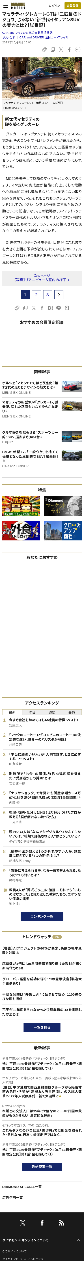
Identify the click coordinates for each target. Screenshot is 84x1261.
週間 (51, 712)
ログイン (54, 5)
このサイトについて (14, 1251)
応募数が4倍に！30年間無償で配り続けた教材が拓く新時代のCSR (42, 966)
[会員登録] (73, 5)
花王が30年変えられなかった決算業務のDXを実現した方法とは (42, 1012)
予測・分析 (9, 37)
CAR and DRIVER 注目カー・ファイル (44, 37)
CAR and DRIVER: (27, 32)
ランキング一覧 (42, 916)
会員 (71, 712)
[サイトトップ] (16, 5)
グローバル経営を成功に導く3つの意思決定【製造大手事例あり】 (42, 981)
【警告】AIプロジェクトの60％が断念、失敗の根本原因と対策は (42, 950)
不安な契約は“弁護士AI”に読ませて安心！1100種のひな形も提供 (42, 996)
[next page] (58, 294)
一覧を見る (42, 1027)
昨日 (32, 712)
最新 (12, 712)
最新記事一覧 (42, 1167)
